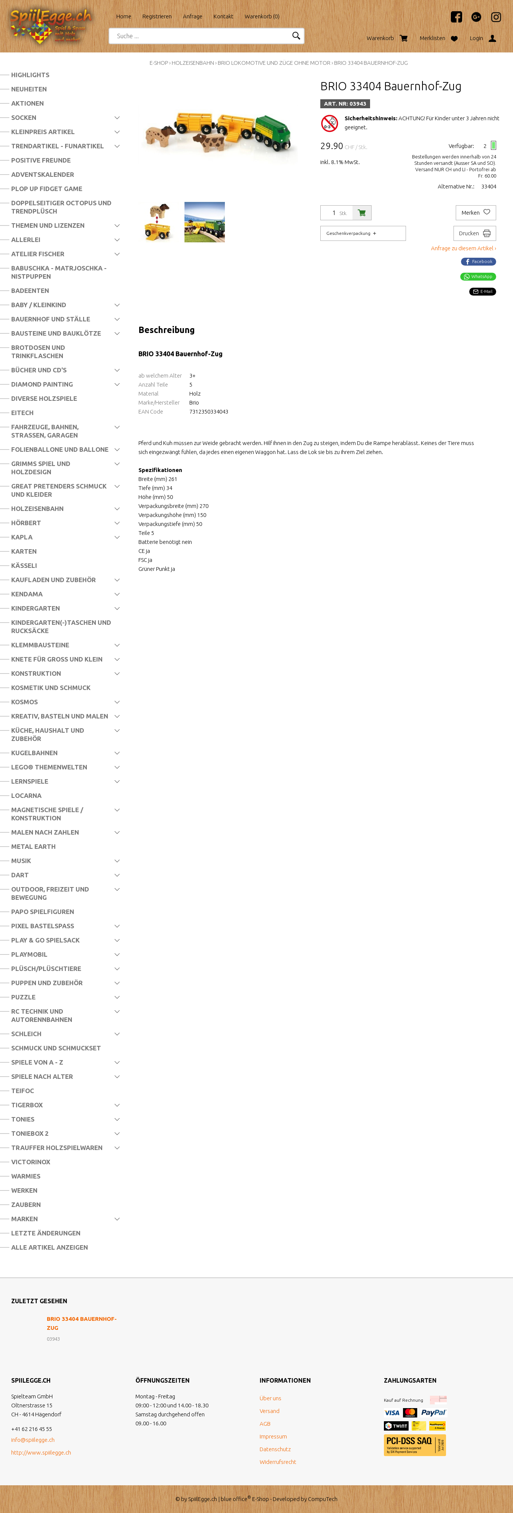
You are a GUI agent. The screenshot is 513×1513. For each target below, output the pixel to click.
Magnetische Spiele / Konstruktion (47, 813)
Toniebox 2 (30, 1133)
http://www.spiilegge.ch (41, 1452)
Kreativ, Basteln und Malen (59, 716)
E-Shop (159, 63)
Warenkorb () (262, 16)
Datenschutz (275, 1449)
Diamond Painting (42, 384)
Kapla (22, 537)
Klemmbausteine (40, 644)
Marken (24, 1218)
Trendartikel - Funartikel (57, 145)
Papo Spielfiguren (42, 911)
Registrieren (157, 16)
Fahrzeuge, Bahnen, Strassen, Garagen (45, 431)
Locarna (26, 795)
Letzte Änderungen (45, 1233)
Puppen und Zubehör (47, 982)
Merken (476, 213)
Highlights (30, 74)
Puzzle (23, 997)
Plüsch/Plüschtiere (46, 968)
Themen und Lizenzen (48, 225)
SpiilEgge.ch (202, 1499)
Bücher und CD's (39, 369)
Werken (24, 1190)
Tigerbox (27, 1104)
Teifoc (22, 1090)
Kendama (27, 593)
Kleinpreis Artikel (43, 131)
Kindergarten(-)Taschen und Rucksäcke (61, 626)
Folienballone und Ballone (60, 449)
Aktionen (27, 103)
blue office (236, 1499)
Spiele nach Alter (42, 1076)
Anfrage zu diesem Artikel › (463, 248)
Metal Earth (33, 846)
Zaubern (26, 1204)
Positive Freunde (41, 160)
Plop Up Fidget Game (46, 188)
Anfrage (192, 16)
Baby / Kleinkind (38, 304)
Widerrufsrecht (278, 1462)
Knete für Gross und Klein (57, 659)
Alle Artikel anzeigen (49, 1247)
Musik (21, 860)
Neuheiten (29, 89)
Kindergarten (35, 608)
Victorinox (30, 1161)
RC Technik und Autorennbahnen (41, 1015)
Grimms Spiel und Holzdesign (40, 467)
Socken (23, 117)
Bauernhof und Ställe (50, 319)
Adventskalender (42, 174)
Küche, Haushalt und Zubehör (47, 734)
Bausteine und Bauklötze (56, 333)
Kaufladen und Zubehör (53, 579)
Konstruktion (36, 673)
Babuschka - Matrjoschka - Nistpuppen (59, 272)
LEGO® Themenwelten (49, 767)
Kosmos (24, 701)
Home (123, 16)
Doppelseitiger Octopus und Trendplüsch (61, 207)
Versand (270, 1411)
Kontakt (223, 16)
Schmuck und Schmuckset (56, 1047)
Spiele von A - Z (37, 1062)
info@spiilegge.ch (33, 1440)
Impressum (273, 1436)
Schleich (26, 1033)
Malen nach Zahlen (45, 832)
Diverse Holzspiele (44, 398)
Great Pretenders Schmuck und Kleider (59, 490)
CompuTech (323, 1499)
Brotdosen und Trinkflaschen (38, 351)
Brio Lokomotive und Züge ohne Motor (274, 63)
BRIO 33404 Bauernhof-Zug (371, 63)
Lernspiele (29, 781)
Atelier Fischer (37, 253)
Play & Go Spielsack (45, 940)
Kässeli (24, 565)
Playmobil (29, 954)
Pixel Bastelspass (42, 925)
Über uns (270, 1398)
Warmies (25, 1176)
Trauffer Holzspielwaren (57, 1147)
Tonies (22, 1119)
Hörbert (26, 522)
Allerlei (25, 239)
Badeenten (30, 290)
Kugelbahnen (34, 752)
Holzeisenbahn (37, 508)
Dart (20, 874)
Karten (24, 551)
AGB (265, 1423)
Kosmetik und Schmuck (51, 687)
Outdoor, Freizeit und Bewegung (50, 893)
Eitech (22, 412)
